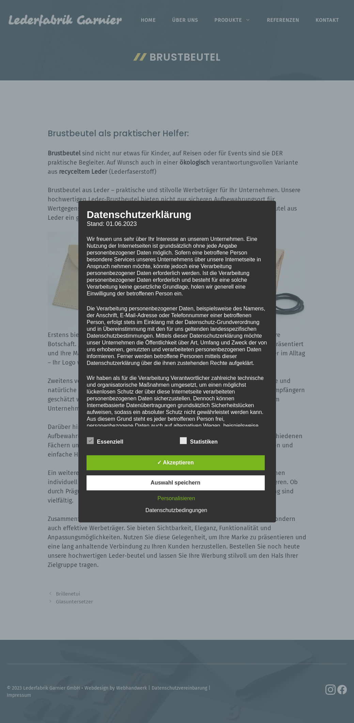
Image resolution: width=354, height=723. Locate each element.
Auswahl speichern (175, 483)
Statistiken (199, 440)
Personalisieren (176, 498)
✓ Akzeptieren (175, 462)
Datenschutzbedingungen (176, 510)
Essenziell (105, 440)
